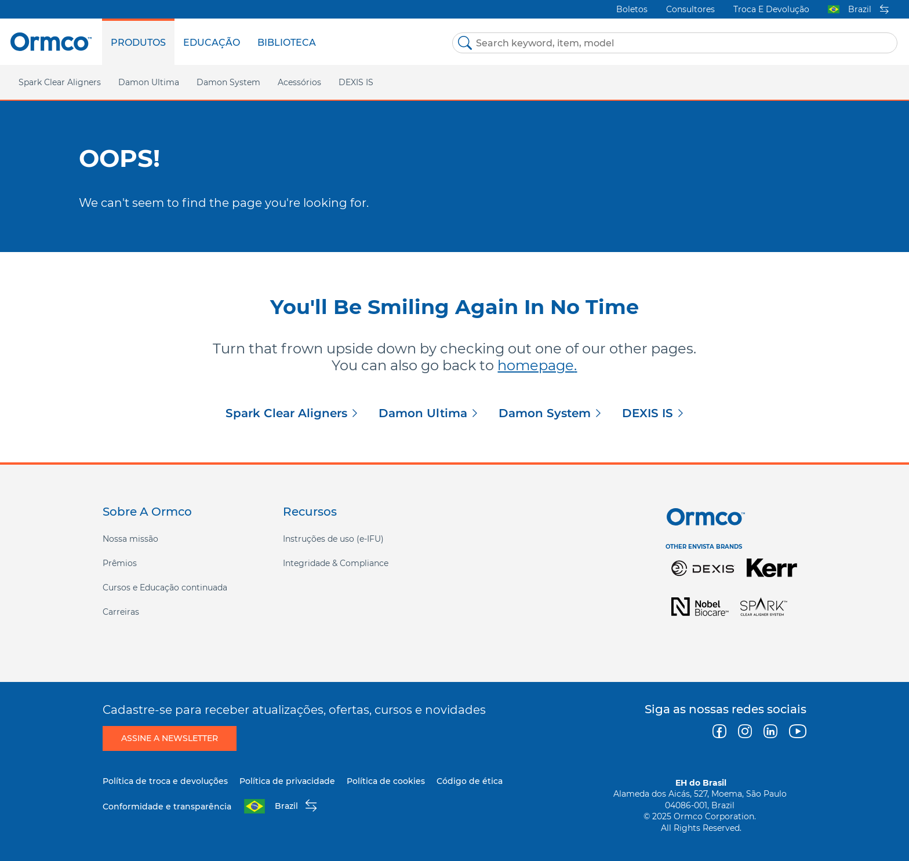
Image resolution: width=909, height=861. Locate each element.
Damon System (545, 413)
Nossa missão (130, 539)
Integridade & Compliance (335, 563)
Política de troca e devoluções (165, 781)
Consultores (690, 9)
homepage (535, 365)
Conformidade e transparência (167, 806)
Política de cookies (386, 781)
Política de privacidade (287, 781)
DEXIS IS (356, 82)
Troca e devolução (771, 9)
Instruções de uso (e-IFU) (333, 539)
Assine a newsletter (169, 738)
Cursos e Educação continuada (165, 587)
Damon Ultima (423, 413)
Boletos (632, 9)
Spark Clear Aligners (286, 413)
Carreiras (121, 612)
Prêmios (120, 563)
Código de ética (470, 781)
